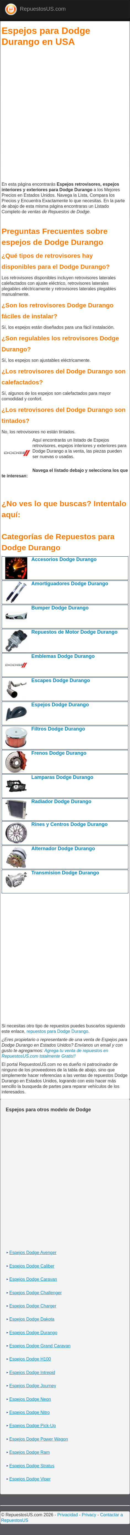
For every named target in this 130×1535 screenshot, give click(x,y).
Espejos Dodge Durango (60, 704)
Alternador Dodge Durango (63, 848)
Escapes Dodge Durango (60, 680)
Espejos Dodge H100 (30, 1359)
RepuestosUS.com (35, 9)
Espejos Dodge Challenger (35, 1292)
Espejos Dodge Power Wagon (38, 1439)
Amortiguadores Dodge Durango (69, 583)
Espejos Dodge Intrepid (32, 1372)
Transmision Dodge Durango (65, 872)
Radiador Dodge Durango (61, 801)
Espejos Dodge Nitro (29, 1412)
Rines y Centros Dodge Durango (69, 824)
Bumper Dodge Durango (60, 608)
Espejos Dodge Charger (32, 1306)
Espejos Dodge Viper (30, 1479)
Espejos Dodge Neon (30, 1399)
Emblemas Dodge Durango (63, 656)
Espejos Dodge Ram (29, 1452)
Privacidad (67, 1514)
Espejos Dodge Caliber (32, 1266)
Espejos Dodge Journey (32, 1385)
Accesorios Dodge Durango (64, 559)
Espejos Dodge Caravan (33, 1279)
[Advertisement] (64, 115)
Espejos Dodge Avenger (32, 1252)
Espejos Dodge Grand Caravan (40, 1346)
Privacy (89, 1514)
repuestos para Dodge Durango (57, 1031)
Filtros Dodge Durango (58, 729)
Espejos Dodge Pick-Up (32, 1425)
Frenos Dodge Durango (58, 753)
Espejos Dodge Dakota (32, 1319)
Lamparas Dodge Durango (62, 777)
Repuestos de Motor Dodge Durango (74, 632)
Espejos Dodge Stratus (32, 1465)
